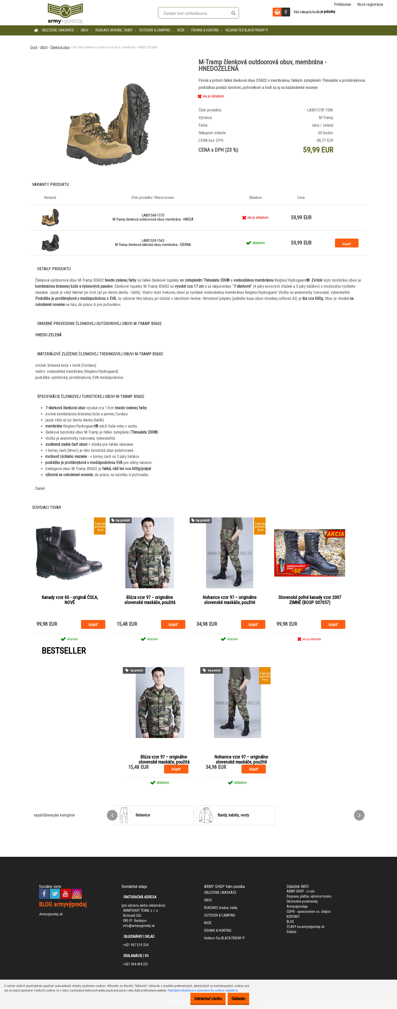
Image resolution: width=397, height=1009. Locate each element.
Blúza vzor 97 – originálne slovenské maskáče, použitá (149, 600)
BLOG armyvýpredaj (63, 904)
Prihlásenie (342, 4)
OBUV (85, 30)
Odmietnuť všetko (200, 998)
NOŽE (181, 30)
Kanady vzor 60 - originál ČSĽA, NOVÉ (70, 600)
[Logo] (65, 12)
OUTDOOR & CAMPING (154, 30)
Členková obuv (60, 47)
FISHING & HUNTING (205, 30)
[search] (233, 13)
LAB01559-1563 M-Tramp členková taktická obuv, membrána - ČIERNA (153, 243)
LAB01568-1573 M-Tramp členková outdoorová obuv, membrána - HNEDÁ (153, 217)
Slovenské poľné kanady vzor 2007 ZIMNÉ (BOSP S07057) (309, 600)
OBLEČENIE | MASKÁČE (58, 30)
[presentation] (112, 815)
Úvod (33, 47)
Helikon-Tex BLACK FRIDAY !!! (246, 30)
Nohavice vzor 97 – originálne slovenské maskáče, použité (229, 600)
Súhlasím (236, 998)
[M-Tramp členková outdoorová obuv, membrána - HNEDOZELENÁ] (108, 78)
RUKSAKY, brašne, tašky (114, 30)
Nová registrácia (370, 4)
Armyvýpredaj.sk (50, 914)
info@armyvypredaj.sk (139, 926)
